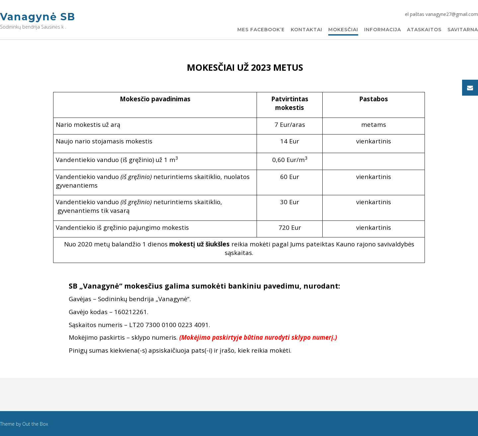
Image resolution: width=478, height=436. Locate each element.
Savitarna (462, 30)
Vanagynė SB (37, 17)
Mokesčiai (343, 30)
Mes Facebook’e (261, 30)
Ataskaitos (424, 30)
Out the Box (35, 424)
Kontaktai (306, 30)
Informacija (382, 30)
